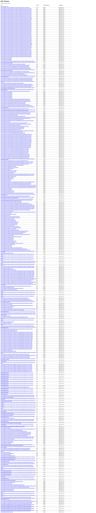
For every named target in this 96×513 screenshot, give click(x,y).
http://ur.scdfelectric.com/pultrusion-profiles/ (7, 453)
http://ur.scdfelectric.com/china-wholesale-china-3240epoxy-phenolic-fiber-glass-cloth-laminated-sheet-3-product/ (17, 206)
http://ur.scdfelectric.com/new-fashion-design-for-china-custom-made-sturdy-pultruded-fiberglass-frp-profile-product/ (18, 355)
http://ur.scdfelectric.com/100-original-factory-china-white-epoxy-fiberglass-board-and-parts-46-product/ (16, 56)
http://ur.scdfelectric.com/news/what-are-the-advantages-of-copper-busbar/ (12, 131)
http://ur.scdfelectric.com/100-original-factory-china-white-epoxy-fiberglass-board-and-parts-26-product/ (16, 28)
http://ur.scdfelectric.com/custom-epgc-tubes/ (7, 218)
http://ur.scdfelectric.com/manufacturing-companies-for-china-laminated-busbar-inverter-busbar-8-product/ (16, 346)
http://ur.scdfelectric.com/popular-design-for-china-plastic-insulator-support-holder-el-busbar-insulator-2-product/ (17, 436)
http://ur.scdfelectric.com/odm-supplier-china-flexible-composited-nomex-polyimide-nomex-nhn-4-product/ (16, 366)
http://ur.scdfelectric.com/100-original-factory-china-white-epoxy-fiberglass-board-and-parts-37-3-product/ (16, 44)
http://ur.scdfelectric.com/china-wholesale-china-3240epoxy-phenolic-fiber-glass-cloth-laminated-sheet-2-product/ (17, 205)
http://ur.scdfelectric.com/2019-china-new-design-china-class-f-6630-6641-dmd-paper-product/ (15, 157)
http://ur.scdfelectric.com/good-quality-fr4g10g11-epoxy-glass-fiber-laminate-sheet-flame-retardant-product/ (17, 300)
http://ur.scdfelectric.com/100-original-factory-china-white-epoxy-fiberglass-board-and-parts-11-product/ (16, 9)
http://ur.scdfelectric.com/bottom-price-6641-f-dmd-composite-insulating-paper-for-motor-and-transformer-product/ (18, 181)
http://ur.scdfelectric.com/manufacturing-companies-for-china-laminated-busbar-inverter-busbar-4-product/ (16, 342)
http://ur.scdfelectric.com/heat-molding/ (6, 307)
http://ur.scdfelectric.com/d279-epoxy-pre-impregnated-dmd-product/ (11, 227)
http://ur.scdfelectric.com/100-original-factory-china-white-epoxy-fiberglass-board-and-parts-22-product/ (16, 24)
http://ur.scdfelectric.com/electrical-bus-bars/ (7, 238)
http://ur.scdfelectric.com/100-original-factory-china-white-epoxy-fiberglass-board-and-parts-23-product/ (16, 25)
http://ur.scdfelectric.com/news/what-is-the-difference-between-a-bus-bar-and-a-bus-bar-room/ (15, 126)
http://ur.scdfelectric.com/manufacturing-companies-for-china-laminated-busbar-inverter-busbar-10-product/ (17, 328)
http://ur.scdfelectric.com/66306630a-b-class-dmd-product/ (9, 167)
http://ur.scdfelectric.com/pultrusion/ (6, 454)
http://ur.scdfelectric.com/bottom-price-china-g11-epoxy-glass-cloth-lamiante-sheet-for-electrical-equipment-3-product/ (18, 186)
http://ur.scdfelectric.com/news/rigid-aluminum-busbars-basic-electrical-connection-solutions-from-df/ (16, 101)
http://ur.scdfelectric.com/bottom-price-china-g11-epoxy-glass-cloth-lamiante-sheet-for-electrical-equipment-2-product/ (18, 185)
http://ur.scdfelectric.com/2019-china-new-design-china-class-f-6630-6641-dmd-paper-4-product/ (15, 156)
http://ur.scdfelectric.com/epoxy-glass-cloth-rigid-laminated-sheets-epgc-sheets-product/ (14, 248)
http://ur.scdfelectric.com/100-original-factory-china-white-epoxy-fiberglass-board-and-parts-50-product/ (16, 138)
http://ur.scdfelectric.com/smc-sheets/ (6, 483)
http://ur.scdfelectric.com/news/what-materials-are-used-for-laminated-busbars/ (12, 127)
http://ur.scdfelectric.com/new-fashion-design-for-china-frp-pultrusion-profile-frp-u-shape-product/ (15, 357)
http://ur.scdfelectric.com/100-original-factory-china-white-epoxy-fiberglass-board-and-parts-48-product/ (16, 135)
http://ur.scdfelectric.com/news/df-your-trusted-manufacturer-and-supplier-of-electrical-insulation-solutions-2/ (17, 77)
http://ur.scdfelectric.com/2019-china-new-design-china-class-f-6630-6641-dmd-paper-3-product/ (15, 155)
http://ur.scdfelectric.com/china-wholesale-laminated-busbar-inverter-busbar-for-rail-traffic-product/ (15, 209)
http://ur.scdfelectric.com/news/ (5, 121)
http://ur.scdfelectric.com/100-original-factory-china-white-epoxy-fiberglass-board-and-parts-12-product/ (16, 10)
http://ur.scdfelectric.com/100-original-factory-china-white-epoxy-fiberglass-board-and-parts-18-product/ (16, 17)
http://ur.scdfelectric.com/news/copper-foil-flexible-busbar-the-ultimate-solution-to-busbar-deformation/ (16, 68)
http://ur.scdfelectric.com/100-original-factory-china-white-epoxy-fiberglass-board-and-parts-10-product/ (16, 8)
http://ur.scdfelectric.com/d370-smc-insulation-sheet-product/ (10, 229)
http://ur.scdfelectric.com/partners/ (6, 427)
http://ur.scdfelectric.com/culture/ (5, 215)
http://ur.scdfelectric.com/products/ (6, 443)
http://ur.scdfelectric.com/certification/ (6, 189)
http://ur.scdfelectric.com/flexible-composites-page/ (8, 269)
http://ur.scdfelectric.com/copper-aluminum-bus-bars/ (8, 214)
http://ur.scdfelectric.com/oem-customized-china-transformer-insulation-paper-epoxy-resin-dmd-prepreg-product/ (17, 395)
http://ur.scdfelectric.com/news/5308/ (6, 58)
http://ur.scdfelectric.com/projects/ (6, 452)
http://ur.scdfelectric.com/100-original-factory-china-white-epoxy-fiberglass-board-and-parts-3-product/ (16, 33)
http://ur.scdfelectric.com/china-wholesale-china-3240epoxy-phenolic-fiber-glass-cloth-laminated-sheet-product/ (17, 208)
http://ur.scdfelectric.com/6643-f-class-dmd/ (7, 177)
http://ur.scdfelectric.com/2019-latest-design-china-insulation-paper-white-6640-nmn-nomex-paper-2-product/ (17, 161)
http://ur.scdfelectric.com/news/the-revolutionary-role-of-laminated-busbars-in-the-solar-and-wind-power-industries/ (18, 111)
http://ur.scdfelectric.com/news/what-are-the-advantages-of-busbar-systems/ (12, 119)
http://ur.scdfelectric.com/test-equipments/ (7, 490)
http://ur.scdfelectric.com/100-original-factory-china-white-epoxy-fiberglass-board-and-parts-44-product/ (16, 54)
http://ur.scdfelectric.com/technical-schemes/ (7, 489)
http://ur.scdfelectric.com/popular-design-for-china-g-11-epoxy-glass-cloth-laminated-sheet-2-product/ (16, 432)
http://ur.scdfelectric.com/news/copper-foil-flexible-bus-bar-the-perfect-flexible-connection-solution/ (15, 67)
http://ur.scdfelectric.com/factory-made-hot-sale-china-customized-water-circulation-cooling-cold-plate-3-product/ (17, 267)
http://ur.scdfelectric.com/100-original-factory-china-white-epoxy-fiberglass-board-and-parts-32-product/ (16, 36)
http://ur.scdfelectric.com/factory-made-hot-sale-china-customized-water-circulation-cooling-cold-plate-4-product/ (17, 270)
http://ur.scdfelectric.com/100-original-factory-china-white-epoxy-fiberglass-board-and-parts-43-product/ (16, 53)
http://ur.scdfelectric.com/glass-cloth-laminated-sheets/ (9, 289)
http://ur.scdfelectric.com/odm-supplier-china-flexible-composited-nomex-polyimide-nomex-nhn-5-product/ (16, 367)
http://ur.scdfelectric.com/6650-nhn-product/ (7, 178)
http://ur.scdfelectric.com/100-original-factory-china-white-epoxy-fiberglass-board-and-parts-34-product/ (16, 38)
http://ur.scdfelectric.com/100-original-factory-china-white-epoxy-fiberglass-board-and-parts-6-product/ (16, 143)
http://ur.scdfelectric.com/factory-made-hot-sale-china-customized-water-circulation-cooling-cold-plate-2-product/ (17, 266)
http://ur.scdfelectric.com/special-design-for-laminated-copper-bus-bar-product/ (12, 484)
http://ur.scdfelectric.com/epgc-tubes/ (6, 246)
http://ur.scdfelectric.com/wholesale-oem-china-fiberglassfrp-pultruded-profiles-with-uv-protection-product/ (16, 502)
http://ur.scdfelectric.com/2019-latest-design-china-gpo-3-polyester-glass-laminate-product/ (14, 160)
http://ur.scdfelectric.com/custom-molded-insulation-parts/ (9, 223)
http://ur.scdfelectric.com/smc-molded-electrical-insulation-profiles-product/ (12, 481)
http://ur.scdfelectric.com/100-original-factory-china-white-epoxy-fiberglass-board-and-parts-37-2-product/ (16, 43)
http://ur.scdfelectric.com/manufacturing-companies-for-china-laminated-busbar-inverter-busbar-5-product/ (16, 343)
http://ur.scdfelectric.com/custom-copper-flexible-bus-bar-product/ (10, 217)
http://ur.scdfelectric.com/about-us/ (6, 180)
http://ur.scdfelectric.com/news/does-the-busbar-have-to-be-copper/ (11, 129)
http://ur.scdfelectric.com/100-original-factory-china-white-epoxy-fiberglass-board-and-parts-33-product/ (16, 37)
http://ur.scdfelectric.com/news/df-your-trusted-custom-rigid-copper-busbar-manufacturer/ (14, 74)
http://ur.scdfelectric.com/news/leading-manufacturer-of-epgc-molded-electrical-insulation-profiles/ (15, 91)
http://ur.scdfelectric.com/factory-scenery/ (7, 268)
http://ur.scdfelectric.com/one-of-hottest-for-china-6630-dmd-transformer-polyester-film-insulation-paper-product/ (17, 419)
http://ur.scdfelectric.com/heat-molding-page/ (7, 306)
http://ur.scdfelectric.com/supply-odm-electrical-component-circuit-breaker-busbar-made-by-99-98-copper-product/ (18, 488)
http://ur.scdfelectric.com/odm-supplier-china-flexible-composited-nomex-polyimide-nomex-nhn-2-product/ (16, 364)
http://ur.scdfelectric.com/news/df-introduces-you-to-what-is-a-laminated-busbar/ (13, 73)
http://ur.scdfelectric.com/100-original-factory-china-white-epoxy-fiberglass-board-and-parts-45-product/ (16, 55)
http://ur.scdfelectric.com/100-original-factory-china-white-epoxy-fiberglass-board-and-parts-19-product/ (16, 19)
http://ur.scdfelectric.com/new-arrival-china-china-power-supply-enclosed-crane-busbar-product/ (15, 354)
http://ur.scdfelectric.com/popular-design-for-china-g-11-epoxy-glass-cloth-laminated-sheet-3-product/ (16, 433)
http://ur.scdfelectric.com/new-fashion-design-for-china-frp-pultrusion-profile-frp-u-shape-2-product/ (15, 356)
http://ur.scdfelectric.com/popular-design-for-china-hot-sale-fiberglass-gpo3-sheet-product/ (14, 435)
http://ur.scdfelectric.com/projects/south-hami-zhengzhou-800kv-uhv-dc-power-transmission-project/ (15, 448)
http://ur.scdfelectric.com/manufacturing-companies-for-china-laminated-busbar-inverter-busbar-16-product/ (17, 337)
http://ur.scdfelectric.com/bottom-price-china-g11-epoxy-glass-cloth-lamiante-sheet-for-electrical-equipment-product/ (18, 187)
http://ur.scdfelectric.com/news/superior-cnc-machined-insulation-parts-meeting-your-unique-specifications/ (17, 105)
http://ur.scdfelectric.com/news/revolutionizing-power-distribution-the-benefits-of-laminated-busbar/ (15, 100)
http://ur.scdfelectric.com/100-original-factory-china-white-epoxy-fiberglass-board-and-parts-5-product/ (16, 137)
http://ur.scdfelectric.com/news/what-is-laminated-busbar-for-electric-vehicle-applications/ (14, 122)
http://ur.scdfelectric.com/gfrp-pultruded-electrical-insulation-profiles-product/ (12, 288)
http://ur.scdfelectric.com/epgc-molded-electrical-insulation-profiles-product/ (12, 243)
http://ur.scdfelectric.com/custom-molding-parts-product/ (9, 224)
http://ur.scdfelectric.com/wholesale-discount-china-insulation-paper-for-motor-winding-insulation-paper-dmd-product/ (18, 501)
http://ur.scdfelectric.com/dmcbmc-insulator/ (7, 235)
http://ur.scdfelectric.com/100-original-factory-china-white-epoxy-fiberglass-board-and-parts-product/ (15, 147)
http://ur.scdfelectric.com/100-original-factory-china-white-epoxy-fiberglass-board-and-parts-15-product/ (16, 14)
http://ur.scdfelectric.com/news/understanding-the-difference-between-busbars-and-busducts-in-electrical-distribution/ (18, 117)
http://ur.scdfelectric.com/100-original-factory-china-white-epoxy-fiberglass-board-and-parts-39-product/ (16, 47)
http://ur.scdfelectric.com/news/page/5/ (6, 95)
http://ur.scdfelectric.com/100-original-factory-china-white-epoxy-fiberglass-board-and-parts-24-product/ (16, 26)
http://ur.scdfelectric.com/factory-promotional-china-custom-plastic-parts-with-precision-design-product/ (16, 280)
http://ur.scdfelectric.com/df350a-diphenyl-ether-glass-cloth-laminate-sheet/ (12, 233)
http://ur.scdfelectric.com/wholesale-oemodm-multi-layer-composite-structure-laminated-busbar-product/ (16, 503)
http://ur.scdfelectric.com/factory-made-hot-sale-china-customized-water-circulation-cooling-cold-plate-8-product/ (17, 275)
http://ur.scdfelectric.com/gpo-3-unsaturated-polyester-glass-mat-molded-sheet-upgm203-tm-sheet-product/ (17, 305)
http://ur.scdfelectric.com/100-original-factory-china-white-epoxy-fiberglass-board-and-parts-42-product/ (16, 52)
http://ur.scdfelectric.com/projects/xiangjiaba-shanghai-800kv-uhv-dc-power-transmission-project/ (15, 449)
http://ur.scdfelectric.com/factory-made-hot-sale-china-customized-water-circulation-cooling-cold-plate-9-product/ (17, 276)
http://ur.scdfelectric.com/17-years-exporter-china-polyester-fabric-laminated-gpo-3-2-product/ (15, 148)
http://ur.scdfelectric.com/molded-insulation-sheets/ (8, 351)
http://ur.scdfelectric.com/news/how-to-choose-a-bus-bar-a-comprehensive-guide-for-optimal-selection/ (16, 86)
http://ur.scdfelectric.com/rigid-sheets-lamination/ (8, 455)
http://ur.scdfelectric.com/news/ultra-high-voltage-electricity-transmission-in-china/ (13, 116)
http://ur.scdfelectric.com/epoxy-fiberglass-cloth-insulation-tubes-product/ (11, 247)
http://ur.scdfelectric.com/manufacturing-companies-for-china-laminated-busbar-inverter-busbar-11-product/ (17, 332)
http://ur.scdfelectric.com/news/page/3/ (6, 93)
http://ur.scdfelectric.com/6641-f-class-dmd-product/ (8, 171)
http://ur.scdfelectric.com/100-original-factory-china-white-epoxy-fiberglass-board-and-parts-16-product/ (16, 15)
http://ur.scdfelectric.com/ (4, 6)
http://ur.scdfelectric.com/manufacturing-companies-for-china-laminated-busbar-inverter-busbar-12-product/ (17, 333)
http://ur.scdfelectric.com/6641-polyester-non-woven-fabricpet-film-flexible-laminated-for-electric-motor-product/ (17, 175)
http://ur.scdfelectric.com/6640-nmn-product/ (7, 168)
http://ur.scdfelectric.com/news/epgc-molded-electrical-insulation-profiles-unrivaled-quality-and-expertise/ (16, 84)
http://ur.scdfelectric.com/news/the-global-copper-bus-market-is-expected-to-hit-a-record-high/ (15, 108)
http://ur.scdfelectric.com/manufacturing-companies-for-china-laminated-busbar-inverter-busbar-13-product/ (17, 334)
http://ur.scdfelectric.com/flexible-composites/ (7, 287)
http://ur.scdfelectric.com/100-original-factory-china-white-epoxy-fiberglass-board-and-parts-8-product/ (16, 145)
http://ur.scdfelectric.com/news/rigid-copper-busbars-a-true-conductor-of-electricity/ (13, 103)
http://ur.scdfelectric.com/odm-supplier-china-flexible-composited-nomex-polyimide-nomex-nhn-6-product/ (16, 368)
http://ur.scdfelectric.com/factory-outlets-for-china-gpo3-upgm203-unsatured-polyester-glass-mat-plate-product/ (17, 279)
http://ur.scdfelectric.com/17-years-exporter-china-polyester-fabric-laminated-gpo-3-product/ (14, 153)
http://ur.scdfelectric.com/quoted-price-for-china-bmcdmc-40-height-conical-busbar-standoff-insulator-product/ (17, 462)
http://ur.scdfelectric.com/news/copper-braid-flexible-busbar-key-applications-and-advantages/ (15, 66)
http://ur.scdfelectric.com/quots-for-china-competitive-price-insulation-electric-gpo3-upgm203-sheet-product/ (17, 465)
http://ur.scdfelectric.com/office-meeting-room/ (7, 418)
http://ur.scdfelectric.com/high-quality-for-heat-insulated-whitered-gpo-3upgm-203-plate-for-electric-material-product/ (18, 312)
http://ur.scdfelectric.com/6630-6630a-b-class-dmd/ (8, 166)
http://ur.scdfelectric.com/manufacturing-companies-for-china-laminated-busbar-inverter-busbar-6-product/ (16, 344)
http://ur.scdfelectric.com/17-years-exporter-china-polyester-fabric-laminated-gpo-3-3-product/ (15, 149)
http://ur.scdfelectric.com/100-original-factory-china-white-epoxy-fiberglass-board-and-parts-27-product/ (16, 29)
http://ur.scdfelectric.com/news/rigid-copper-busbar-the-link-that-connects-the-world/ (13, 102)
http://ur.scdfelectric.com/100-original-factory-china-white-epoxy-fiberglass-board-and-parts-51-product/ (16, 139)
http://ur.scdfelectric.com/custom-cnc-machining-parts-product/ (10, 216)
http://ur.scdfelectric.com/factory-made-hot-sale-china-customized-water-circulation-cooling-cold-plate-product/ (17, 277)
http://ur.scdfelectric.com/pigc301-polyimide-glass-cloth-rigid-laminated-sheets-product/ (14, 431)
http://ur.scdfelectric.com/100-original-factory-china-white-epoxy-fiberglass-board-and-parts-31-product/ (16, 35)
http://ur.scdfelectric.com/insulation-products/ (7, 321)
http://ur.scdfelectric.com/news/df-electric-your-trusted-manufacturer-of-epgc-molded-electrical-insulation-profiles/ (17, 72)
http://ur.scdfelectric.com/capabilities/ (6, 188)
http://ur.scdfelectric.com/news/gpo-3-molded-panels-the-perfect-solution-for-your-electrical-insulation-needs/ (17, 85)
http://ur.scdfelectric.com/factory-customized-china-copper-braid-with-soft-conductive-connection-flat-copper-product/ (18, 261)
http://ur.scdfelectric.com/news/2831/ (6, 57)
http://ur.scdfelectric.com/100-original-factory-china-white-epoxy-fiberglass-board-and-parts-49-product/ (16, 136)
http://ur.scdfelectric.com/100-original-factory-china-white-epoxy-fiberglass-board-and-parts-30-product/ (16, 34)
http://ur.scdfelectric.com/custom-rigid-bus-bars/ (8, 225)
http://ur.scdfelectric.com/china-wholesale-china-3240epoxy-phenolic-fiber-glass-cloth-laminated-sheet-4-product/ (17, 207)
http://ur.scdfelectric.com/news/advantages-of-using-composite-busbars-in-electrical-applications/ (15, 65)
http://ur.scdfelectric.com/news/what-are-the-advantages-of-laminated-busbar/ (12, 128)
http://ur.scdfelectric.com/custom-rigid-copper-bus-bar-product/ (10, 226)
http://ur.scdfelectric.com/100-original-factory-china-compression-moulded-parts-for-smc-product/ (15, 7)
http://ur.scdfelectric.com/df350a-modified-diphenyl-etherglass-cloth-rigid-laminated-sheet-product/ (15, 234)
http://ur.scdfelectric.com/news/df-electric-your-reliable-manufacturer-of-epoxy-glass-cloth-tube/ (15, 71)
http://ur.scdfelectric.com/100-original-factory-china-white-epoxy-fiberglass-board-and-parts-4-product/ (16, 48)
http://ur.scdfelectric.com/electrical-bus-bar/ (7, 237)
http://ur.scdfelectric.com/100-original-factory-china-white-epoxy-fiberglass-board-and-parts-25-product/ (16, 27)
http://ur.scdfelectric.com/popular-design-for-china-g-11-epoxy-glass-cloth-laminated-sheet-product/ (15, 434)
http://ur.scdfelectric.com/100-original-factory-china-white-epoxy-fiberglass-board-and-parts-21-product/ (16, 23)
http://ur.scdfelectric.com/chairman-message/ (7, 190)
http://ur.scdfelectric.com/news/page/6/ (6, 96)
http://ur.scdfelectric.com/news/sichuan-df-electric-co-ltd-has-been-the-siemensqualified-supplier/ (15, 104)
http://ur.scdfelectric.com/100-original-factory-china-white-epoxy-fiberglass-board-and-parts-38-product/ (16, 46)
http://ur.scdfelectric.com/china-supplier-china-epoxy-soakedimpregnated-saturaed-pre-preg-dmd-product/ (16, 204)
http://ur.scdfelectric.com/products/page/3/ (7, 442)
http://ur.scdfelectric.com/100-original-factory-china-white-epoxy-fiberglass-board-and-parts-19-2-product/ (16, 18)
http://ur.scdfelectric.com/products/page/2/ (7, 441)
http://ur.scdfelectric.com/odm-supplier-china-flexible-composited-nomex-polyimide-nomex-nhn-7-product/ (16, 369)
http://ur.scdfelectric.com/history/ (5, 315)
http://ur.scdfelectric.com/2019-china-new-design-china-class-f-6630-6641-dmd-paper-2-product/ (15, 154)
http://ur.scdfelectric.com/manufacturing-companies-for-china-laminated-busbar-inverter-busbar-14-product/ (17, 335)
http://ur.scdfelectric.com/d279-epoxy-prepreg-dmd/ (8, 228)
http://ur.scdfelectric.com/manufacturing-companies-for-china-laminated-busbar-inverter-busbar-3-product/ (16, 341)
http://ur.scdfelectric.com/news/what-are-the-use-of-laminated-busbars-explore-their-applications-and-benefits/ (17, 120)
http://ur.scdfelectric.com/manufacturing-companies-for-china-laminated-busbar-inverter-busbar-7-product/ (16, 345)
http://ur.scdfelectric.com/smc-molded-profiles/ (7, 482)
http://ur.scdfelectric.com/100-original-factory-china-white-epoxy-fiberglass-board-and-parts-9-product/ (16, 146)
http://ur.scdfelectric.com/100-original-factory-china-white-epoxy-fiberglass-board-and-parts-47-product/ (16, 134)
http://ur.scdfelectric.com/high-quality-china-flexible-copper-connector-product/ (12, 309)
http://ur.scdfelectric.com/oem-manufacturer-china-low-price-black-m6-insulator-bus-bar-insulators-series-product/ (18, 409)
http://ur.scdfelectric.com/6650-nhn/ (6, 179)
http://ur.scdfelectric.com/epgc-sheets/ (6, 245)
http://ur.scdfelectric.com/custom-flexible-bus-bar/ (8, 219)
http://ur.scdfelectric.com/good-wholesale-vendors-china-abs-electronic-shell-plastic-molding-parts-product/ (17, 303)
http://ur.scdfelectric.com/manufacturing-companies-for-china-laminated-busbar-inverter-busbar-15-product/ (17, 336)
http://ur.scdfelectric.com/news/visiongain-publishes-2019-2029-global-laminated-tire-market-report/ (15, 118)
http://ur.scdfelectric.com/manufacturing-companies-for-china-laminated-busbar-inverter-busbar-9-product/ (16, 347)
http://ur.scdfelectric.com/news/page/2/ (6, 92)
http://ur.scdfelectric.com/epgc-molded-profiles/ (8, 244)
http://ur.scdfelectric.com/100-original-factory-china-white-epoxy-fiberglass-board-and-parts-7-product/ (16, 144)
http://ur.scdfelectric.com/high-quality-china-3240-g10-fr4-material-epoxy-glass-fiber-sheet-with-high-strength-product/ (18, 308)
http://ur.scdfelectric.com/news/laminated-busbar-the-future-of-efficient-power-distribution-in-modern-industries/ (17, 130)
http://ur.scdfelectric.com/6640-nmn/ (6, 169)
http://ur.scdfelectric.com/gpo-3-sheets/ (6, 304)
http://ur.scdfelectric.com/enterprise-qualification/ (8, 242)
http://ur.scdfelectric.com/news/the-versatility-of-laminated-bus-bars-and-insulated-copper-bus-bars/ (15, 112)
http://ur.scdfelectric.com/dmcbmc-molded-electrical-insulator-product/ (11, 236)
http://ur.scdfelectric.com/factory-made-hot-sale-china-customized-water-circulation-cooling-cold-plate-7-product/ (17, 274)
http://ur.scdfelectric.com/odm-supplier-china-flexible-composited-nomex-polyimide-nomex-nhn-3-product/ (16, 365)
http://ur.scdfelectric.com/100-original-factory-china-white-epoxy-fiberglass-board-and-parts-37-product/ (16, 45)
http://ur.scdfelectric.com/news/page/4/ (6, 94)
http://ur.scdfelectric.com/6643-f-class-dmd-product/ (8, 176)
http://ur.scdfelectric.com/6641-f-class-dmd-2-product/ (9, 170)
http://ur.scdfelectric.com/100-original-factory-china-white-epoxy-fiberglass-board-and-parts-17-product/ (16, 16)
